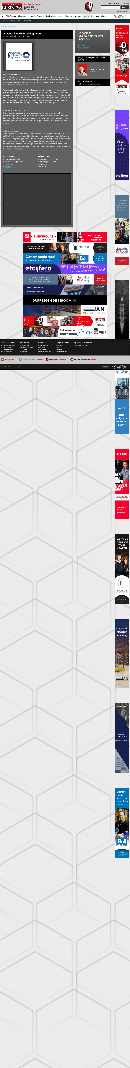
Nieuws (78, 16)
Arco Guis (81, 45)
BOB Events (11, 16)
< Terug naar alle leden (8, 26)
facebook (114, 367)
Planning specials (6, 351)
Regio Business (21, 7)
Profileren (126, 3)
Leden (86, 16)
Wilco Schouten (83, 48)
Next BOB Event (25, 345)
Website (8, 167)
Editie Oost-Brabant (7, 347)
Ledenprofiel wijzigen (44, 351)
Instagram (119, 367)
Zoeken (124, 7)
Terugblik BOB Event (26, 347)
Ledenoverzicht (43, 345)
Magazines (22, 16)
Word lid (104, 16)
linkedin (124, 367)
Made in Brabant (37, 16)
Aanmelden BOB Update (81, 345)
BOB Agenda (24, 349)
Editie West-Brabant (7, 349)
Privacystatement (62, 351)
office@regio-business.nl (92, 84)
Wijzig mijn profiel (114, 3)
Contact (59, 347)
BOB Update (42, 349)
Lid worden (41, 347)
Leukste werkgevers (54, 16)
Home (3, 16)
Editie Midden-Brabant (8, 345)
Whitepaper (23, 351)
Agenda (69, 16)
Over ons (95, 16)
